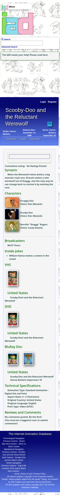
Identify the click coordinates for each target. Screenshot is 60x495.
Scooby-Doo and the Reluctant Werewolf (31, 376)
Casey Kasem (35, 227)
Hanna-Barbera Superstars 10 (26, 379)
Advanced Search (9, 47)
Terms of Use (26, 474)
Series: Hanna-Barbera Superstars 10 (49, 132)
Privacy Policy (40, 474)
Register (52, 102)
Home (16, 474)
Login (43, 102)
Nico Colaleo (16, 482)
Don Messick (35, 204)
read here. (42, 54)
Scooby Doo (26, 212)
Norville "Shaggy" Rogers (34, 224)
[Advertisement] (17, 78)
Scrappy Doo (27, 200)
